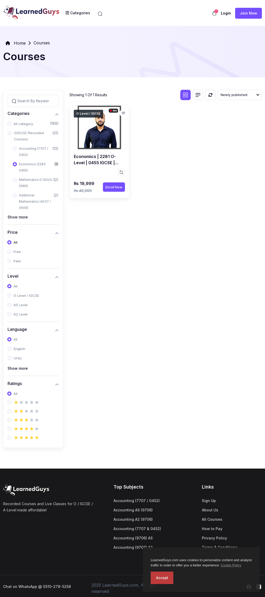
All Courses (212, 519)
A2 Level (21, 314)
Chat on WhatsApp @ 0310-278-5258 (37, 586)
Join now (248, 13)
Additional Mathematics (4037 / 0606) (35, 201)
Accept (162, 578)
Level (13, 276)
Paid (17, 261)
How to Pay (212, 528)
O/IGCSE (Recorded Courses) (29, 136)
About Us (210, 510)
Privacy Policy (214, 538)
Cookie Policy (231, 565)
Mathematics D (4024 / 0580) (36, 183)
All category (23, 124)
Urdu (18, 358)
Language (17, 329)
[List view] (198, 95)
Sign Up (209, 500)
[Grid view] (185, 95)
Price (13, 232)
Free (17, 252)
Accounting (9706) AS (133, 538)
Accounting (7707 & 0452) (137, 528)
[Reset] (210, 95)
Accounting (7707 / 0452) (33, 152)
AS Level (21, 305)
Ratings (15, 383)
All (15, 242)
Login (226, 13)
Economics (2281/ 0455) (32, 167)
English (19, 349)
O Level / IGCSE (26, 295)
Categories (18, 113)
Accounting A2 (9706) (133, 519)
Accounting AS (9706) (133, 510)
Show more (18, 217)
